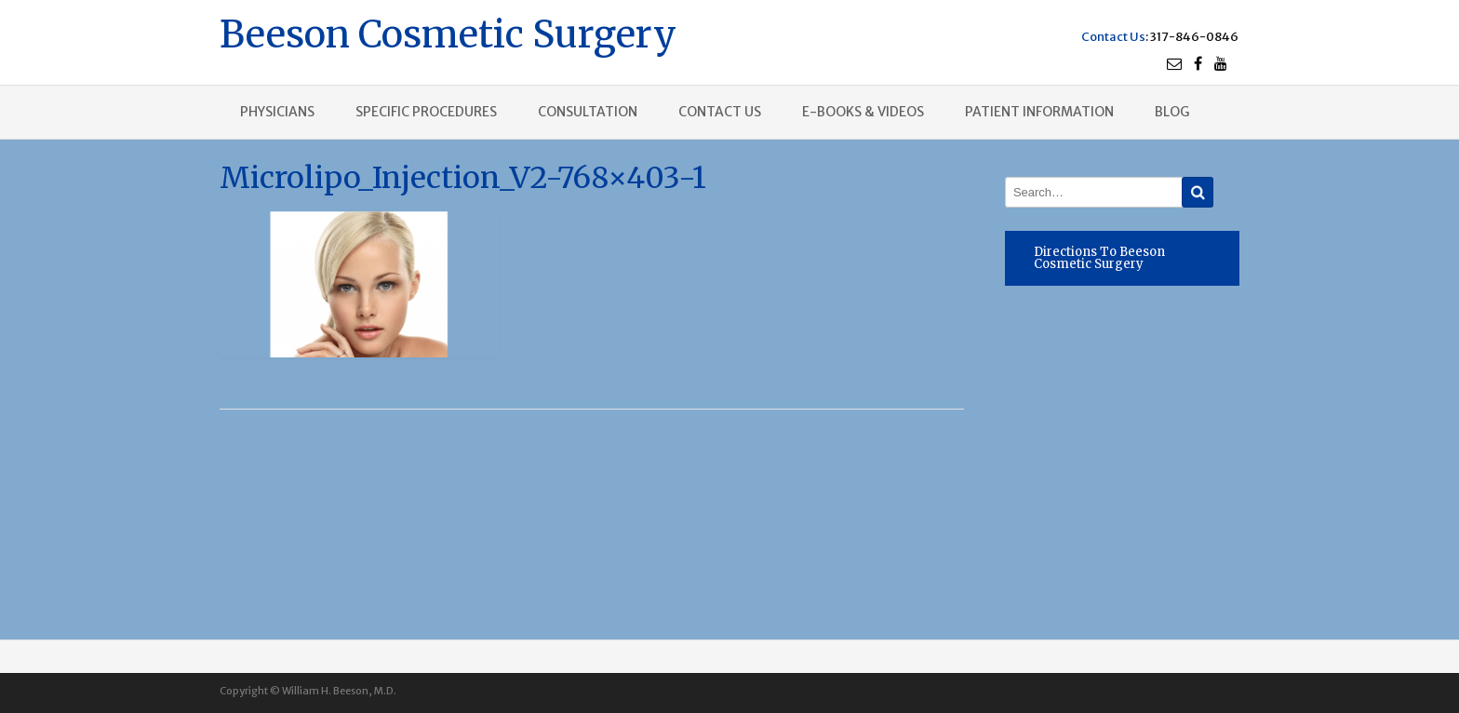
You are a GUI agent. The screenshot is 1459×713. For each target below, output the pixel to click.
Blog (1172, 111)
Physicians (277, 111)
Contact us (719, 111)
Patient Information (1039, 111)
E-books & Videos (863, 111)
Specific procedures (426, 111)
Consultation (587, 111)
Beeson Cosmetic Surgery (448, 32)
